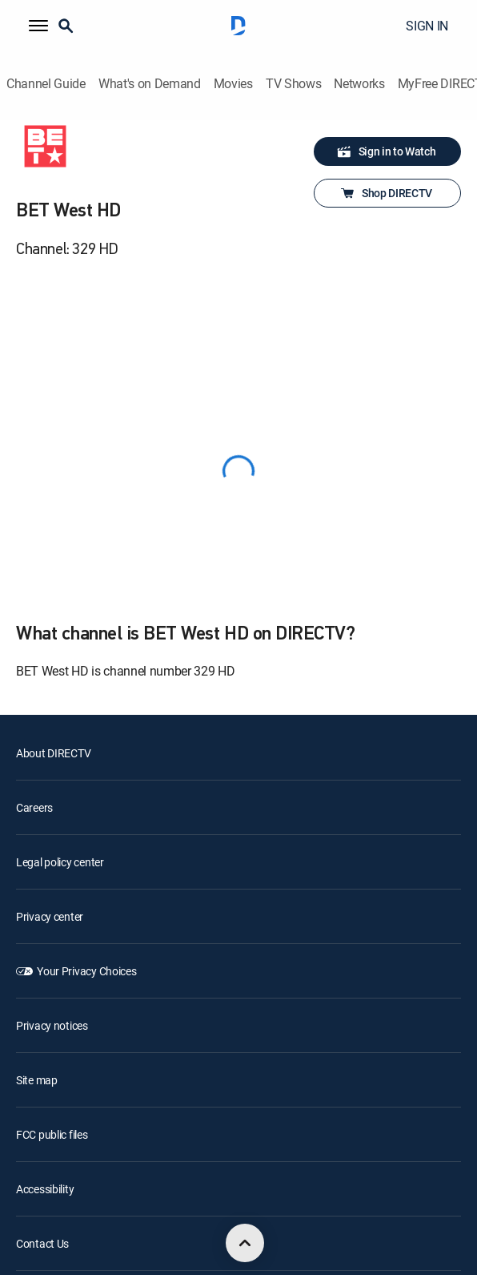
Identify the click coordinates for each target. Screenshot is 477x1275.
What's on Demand (149, 83)
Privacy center (49, 916)
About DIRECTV (53, 753)
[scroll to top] (245, 1243)
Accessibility (45, 1188)
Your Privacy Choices (86, 970)
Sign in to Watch (386, 151)
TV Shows (293, 83)
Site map (37, 1079)
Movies (233, 83)
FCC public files (52, 1134)
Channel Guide (46, 83)
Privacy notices (52, 1025)
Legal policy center (60, 862)
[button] (38, 25)
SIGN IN (427, 25)
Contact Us (42, 1243)
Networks (359, 83)
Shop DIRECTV (385, 193)
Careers (34, 807)
